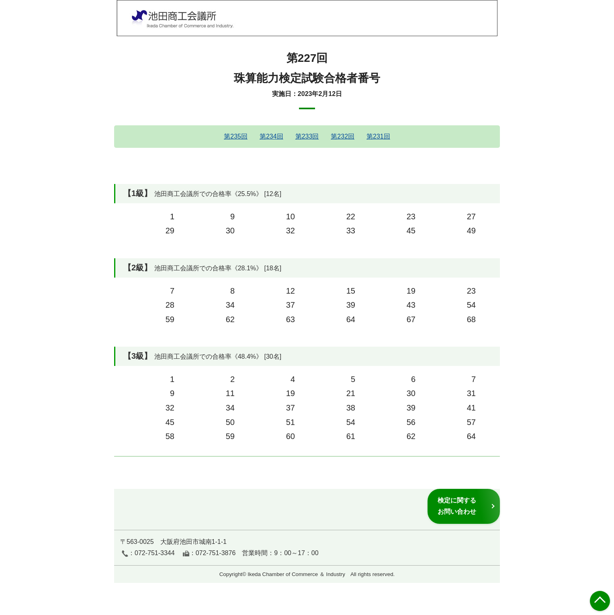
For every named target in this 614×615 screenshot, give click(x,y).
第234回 (271, 136)
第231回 (378, 136)
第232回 (342, 136)
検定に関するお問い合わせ (457, 506)
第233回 (307, 136)
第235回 (236, 136)
